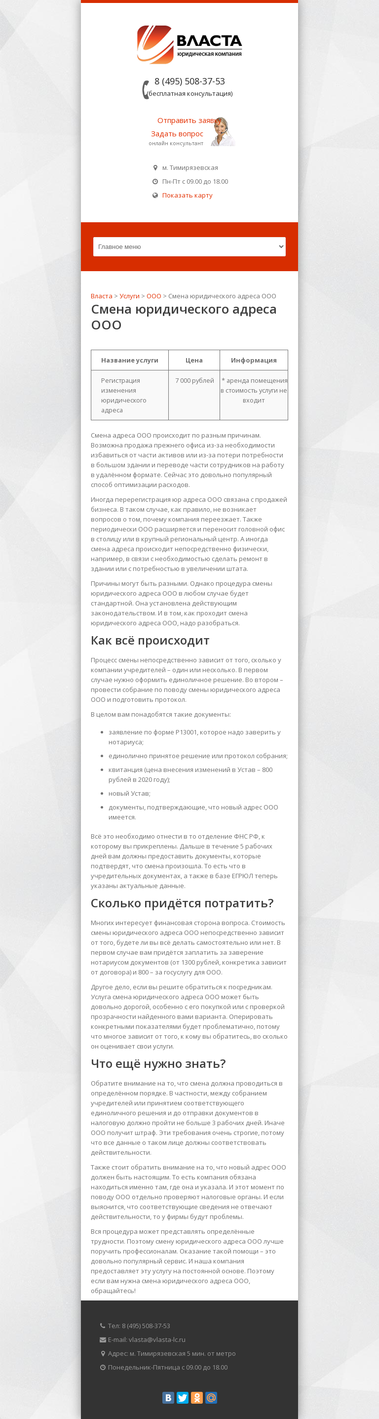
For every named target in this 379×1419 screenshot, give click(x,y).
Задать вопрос (177, 133)
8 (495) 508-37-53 (189, 81)
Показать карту (186, 195)
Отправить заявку (189, 120)
